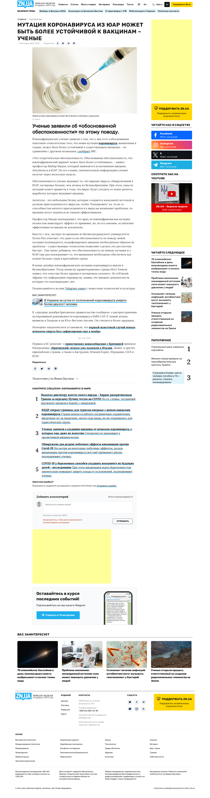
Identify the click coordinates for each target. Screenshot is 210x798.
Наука (108, 740)
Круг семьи (155, 748)
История (154, 744)
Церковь (109, 752)
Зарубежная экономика (71, 744)
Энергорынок (21, 752)
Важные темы (26, 11)
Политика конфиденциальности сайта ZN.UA (174, 788)
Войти (159, 4)
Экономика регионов (25, 761)
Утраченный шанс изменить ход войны (167, 348)
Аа (167, 4)
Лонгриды (118, 4)
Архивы (64, 701)
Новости (63, 4)
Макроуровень (22, 748)
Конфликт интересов (70, 748)
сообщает (84, 151)
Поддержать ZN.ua (182, 4)
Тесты (130, 4)
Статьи (74, 4)
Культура (109, 757)
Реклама (65, 705)
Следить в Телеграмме (58, 615)
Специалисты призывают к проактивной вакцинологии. (87, 433)
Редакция (65, 710)
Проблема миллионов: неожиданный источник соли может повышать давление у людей (165, 283)
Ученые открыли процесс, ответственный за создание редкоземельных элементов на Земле (163, 320)
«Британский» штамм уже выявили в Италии (81, 348)
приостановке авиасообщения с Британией (94, 343)
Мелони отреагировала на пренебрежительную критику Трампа (166, 361)
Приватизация (22, 757)
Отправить (123, 521)
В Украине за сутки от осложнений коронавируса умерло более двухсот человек (85, 302)
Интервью (104, 4)
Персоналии (66, 757)
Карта (63, 714)
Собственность (157, 757)
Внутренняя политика (25, 740)
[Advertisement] (71, 556)
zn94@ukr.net (85, 718)
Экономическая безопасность (74, 752)
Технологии (110, 744)
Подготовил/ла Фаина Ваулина (53, 378)
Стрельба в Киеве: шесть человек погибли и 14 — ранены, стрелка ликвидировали (167, 377)
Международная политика (27, 744)
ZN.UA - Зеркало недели (171, 206)
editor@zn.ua (94, 725)
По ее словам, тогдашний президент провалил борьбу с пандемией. (88, 399)
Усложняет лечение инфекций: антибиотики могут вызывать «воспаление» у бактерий (166, 300)
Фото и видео (88, 4)
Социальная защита (69, 740)
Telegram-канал (75, 288)
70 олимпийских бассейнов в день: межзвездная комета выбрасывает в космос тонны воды (165, 265)
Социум (153, 740)
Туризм (153, 752)
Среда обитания (112, 748)
